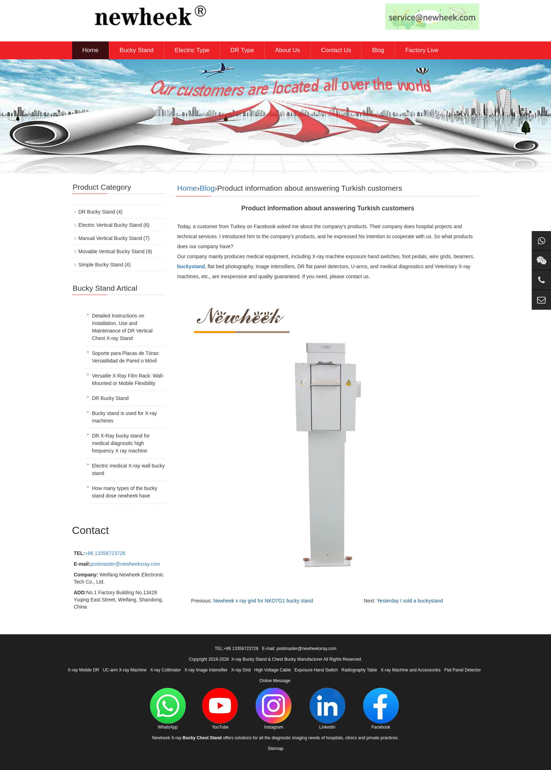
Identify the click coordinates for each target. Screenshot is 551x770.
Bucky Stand (137, 50)
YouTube (220, 709)
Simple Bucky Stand (101, 265)
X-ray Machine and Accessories (411, 670)
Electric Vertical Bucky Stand (110, 225)
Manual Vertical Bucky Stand (110, 238)
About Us (287, 50)
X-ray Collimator (165, 670)
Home (90, 50)
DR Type (242, 50)
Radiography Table (359, 670)
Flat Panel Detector (462, 670)
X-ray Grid (241, 670)
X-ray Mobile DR (83, 670)
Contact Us (336, 50)
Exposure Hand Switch (316, 670)
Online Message (274, 680)
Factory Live (422, 50)
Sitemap (275, 748)
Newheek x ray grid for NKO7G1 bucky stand (263, 601)
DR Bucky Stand (97, 212)
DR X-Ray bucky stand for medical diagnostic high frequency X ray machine (121, 443)
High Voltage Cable (272, 670)
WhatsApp (168, 709)
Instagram (273, 709)
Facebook (381, 709)
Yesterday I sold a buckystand (410, 601)
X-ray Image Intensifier (205, 670)
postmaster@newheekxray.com (125, 564)
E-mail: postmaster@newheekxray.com (299, 648)
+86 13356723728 (105, 553)
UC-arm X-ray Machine (125, 670)
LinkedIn (327, 709)
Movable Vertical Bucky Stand (112, 251)
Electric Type (192, 50)
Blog (378, 50)
